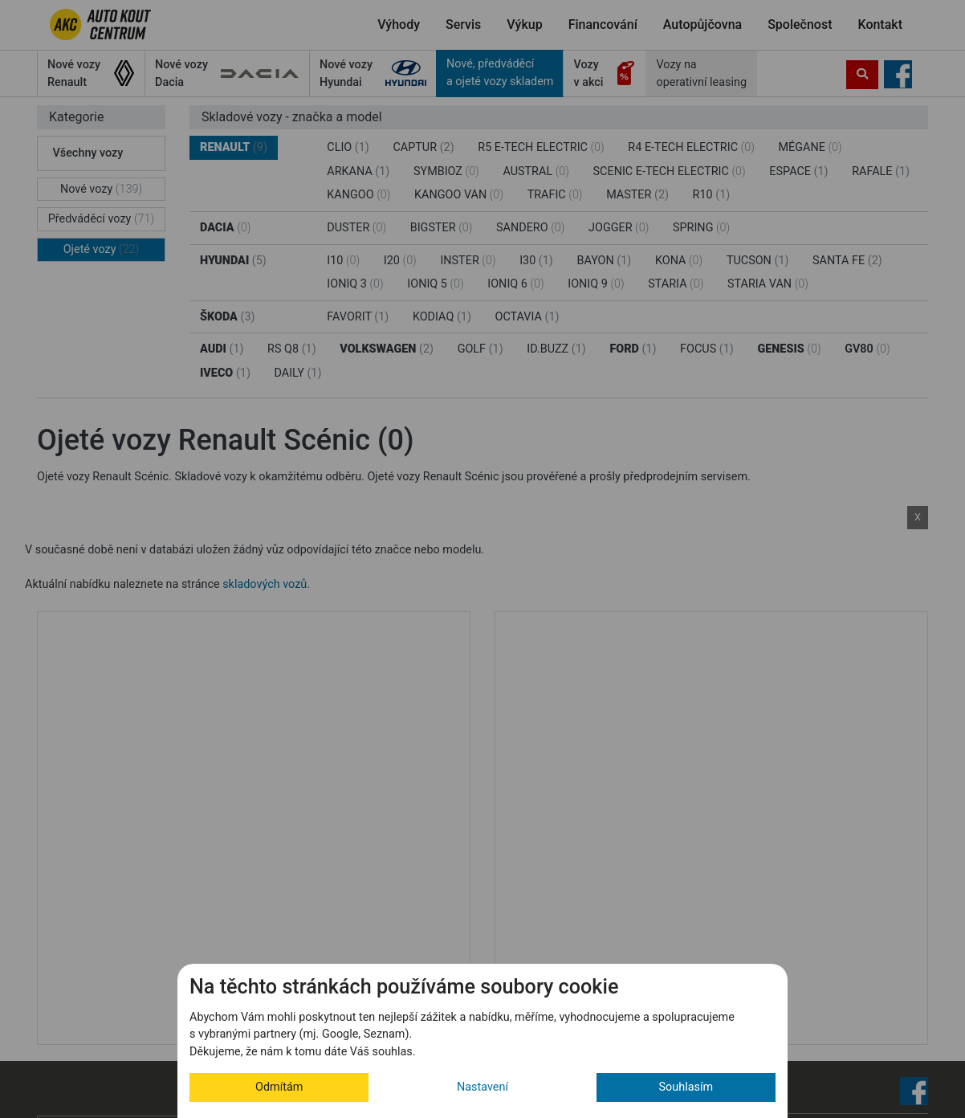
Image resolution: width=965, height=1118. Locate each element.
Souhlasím (686, 1087)
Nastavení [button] (482, 1087)
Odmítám (279, 1087)
